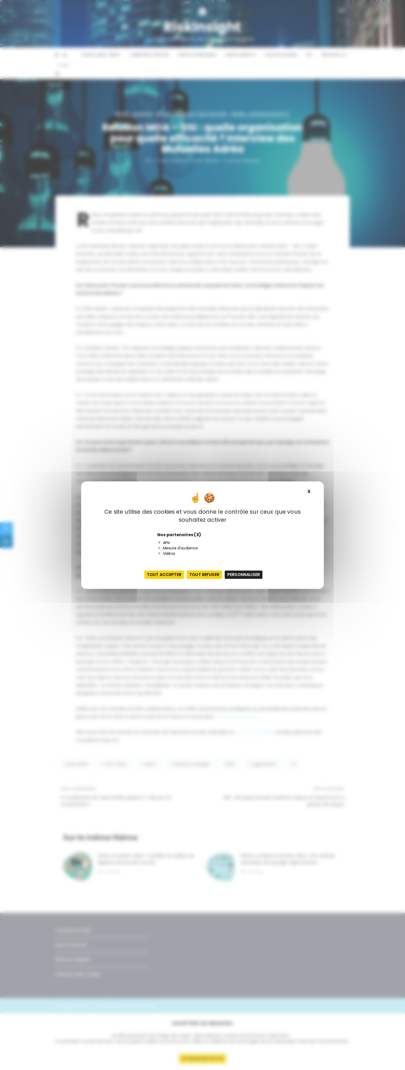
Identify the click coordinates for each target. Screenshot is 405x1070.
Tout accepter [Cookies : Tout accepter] (164, 575)
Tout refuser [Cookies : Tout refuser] (204, 575)
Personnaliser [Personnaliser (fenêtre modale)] (243, 575)
